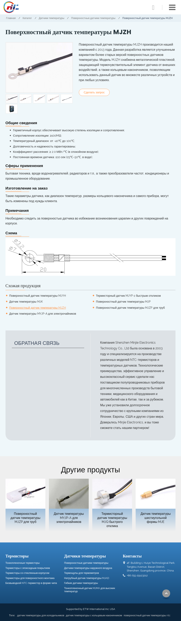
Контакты (132, 555)
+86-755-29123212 (137, 575)
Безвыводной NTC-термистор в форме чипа (31, 583)
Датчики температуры (51, 18)
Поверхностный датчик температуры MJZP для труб (130, 307)
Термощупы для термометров (81, 572)
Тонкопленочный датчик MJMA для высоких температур (89, 590)
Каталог (27, 18)
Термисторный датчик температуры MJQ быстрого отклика (112, 520)
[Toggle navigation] (172, 7)
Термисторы (17, 555)
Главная (11, 18)
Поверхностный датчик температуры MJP (123, 301)
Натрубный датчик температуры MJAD (86, 578)
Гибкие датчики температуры (81, 583)
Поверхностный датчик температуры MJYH (37, 295)
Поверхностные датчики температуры (93, 18)
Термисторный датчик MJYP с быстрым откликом (128, 295)
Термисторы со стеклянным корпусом (27, 572)
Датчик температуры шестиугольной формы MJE (156, 518)
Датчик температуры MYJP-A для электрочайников (42, 313)
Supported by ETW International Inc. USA (90, 609)
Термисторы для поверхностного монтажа (30, 578)
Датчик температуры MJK (26, 301)
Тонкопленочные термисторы (23, 562)
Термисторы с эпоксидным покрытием (28, 568)
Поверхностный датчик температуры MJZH (37, 307)
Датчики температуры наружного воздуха (88, 568)
